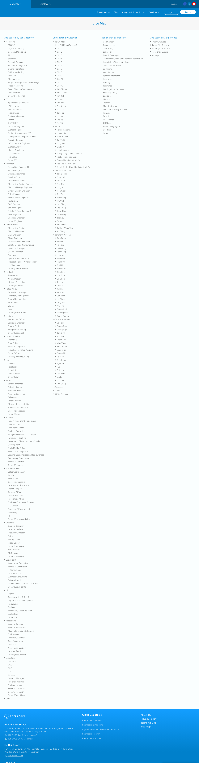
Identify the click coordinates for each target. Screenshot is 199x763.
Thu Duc (59, 109)
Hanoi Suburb (62, 150)
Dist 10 (59, 79)
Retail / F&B (10, 289)
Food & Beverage (110, 55)
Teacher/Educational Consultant (22, 583)
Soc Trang (60, 207)
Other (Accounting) (16, 654)
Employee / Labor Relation (19, 610)
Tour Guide (12, 343)
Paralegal (12, 366)
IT (6, 99)
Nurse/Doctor (14, 278)
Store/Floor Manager (17, 292)
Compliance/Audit (15, 495)
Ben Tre (59, 194)
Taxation (11, 644)
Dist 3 (58, 55)
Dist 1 (58, 48)
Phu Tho (59, 306)
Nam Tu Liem (61, 136)
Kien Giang (60, 214)
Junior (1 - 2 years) (159, 45)
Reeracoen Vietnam (91, 738)
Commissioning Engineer (18, 241)
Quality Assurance (16, 173)
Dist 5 (58, 62)
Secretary (12, 512)
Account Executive (16, 394)
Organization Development (20, 600)
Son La (59, 282)
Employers (45, 3)
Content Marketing (16, 52)
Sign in (171, 12)
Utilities (106, 129)
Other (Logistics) (15, 333)
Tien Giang (60, 190)
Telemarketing (14, 400)
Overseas (58, 387)
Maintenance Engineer (17, 197)
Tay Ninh (60, 180)
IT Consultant (14, 570)
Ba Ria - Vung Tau (64, 228)
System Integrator (111, 75)
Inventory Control (16, 637)
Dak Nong (60, 373)
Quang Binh (61, 353)
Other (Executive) (16, 695)
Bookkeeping (13, 634)
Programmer (13, 113)
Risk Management (15, 427)
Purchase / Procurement (18, 509)
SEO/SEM (11, 45)
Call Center (108, 41)
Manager (155, 55)
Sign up (188, 12)
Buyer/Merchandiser (17, 299)
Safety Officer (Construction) (21, 245)
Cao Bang (60, 295)
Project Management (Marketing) (23, 82)
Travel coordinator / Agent (20, 350)
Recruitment (13, 604)
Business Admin (12, 468)
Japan (56, 390)
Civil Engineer (14, 234)
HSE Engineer (13, 265)
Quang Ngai (61, 329)
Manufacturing (109, 106)
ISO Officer (12, 505)
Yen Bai (59, 289)
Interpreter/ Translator (18, 485)
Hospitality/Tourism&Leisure (116, 62)
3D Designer (13, 553)
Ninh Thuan (61, 343)
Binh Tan (59, 113)
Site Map (146, 726)
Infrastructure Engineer (18, 143)
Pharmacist (12, 275)
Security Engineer (15, 140)
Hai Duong (60, 248)
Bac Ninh (60, 241)
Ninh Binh (60, 261)
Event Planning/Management (21, 89)
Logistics (9, 316)
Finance (8, 417)
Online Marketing (15, 69)
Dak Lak (59, 370)
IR (8, 516)
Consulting (107, 48)
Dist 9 (58, 75)
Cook (10, 309)
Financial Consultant (17, 566)
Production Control (16, 180)
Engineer (9, 163)
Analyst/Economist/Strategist (21, 434)
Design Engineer (15, 251)
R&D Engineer (14, 204)
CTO (9, 671)
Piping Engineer (14, 238)
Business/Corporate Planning (21, 502)
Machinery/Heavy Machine (114, 109)
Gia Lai (59, 377)
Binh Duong (61, 173)
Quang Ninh (61, 309)
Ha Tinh (59, 356)
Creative (9, 522)
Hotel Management (16, 346)
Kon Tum (59, 380)
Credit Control (14, 424)
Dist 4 (58, 58)
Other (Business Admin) (18, 519)
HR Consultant (14, 573)
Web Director (13, 92)
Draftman (12, 255)
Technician (12, 201)
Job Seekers (15, 3)
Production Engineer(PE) (18, 167)
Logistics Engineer (16, 322)
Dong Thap (60, 211)
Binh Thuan (61, 346)
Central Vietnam (61, 319)
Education (107, 52)
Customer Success (16, 410)
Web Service (108, 72)
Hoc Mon (60, 116)
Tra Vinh (59, 201)
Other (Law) (13, 377)
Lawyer (11, 363)
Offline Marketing (15, 72)
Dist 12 (59, 85)
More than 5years (159, 52)
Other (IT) (12, 160)
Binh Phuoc (60, 224)
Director (11, 675)
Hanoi (56, 126)
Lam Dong (60, 383)
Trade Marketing (15, 85)
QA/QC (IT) (12, 123)
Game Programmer (16, 546)
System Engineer (15, 129)
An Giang (60, 231)
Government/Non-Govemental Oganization (122, 58)
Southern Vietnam (62, 170)
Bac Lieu (59, 217)
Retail (105, 116)
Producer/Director (16, 532)
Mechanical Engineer (17, 228)
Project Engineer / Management (22, 261)
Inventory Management (18, 295)
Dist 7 (58, 69)
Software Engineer (16, 116)
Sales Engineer (14, 194)
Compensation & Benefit (18, 597)
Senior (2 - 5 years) (160, 48)
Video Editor (13, 543)
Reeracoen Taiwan (91, 733)
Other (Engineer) (15, 221)
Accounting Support (16, 648)
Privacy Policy (149, 718)
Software (107, 69)
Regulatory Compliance (18, 458)
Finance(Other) (109, 92)
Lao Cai (59, 285)
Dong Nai (60, 177)
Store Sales (13, 302)
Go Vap (59, 99)
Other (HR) (12, 617)
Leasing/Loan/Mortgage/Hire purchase (25, 454)
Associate (12, 370)
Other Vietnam (60, 394)
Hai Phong (60, 251)
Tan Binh (59, 96)
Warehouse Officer (16, 319)
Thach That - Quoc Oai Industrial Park (73, 167)
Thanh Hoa (60, 360)
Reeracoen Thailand (92, 720)
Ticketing (12, 339)
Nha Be (59, 119)
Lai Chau (60, 278)
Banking (106, 82)
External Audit (14, 580)
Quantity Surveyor (16, 248)
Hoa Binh (60, 275)
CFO (9, 668)
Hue (57, 366)
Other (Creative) (15, 556)
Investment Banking (16, 438)
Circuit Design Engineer (18, 190)
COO (9, 664)
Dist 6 (58, 65)
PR (8, 55)
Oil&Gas (106, 123)
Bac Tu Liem (61, 140)
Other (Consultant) (16, 587)
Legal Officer (13, 373)
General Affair (14, 492)
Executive (9, 658)
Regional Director (15, 681)
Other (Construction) (17, 268)
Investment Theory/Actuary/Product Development (24, 443)
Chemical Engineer (16, 217)
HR (6, 590)
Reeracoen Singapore (92, 724)
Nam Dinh (60, 258)
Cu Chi (59, 123)
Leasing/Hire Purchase (113, 89)
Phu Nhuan (60, 106)
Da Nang (59, 322)
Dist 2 (58, 52)
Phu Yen (59, 336)
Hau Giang (60, 204)
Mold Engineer (14, 214)
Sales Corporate (15, 383)
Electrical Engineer (16, 231)
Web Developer (14, 109)
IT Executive (13, 106)
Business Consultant (17, 576)
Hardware (107, 79)
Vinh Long (60, 197)
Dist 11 (59, 82)
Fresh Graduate (158, 41)
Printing (106, 113)
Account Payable (15, 624)
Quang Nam (61, 326)
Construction (11, 224)
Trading (106, 102)
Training (11, 607)
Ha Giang (60, 299)
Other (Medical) (15, 285)
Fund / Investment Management (22, 421)
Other (7, 698)
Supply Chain (13, 326)
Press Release (103, 12)
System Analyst (15, 146)
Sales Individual (14, 387)
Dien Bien (60, 272)
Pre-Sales (12, 157)
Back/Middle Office (16, 448)
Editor (10, 536)
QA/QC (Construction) (18, 258)
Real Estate (108, 119)
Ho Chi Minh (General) (66, 45)
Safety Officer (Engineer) (19, 211)
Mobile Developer (15, 150)
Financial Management (18, 451)
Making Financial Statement (20, 631)
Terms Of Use (148, 722)
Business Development (18, 407)
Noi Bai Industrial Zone (66, 157)
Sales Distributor (15, 390)
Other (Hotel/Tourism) (18, 356)
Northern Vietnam (62, 234)
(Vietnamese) (20, 735)
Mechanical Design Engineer (20, 184)
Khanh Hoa (60, 339)
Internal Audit (14, 651)
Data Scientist (14, 153)
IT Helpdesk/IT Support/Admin (21, 136)
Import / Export (14, 488)
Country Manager (15, 678)
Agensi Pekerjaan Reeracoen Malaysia (100, 729)
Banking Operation (16, 431)
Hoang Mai (60, 133)
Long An (59, 187)
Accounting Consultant (18, 563)
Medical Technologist (17, 282)
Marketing (9, 41)
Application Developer (17, 102)
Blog (116, 12)
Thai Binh (60, 265)
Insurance (107, 85)
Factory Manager (15, 685)
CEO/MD (11, 661)
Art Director (13, 549)
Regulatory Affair (15, 499)
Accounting (10, 620)
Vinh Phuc (60, 268)
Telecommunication (111, 65)
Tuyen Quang (62, 316)
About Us (146, 715)
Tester (10, 119)
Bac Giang (60, 238)
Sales (7, 380)
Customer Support (16, 482)
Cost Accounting (15, 641)
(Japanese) (19, 738)
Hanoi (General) (63, 129)
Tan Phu (59, 102)
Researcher (12, 75)
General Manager (15, 692)
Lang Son (60, 302)
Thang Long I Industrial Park (69, 153)
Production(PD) (14, 170)
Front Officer (13, 353)
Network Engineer (16, 126)
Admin (10, 475)
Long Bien (60, 143)
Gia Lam (59, 146)
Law (7, 360)
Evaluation (12, 614)
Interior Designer (15, 529)
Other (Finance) (15, 465)
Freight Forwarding (16, 329)
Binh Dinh (60, 333)
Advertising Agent (111, 126)
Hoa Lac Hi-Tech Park (65, 163)
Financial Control (15, 461)
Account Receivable (16, 627)
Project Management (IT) (19, 133)
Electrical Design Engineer (19, 187)
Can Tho (59, 184)
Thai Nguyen (61, 312)
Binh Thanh (61, 89)
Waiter (10, 306)
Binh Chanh (61, 92)
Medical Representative (18, 404)
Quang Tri (60, 350)
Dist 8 (58, 72)
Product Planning (15, 62)
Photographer (14, 539)
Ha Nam (59, 245)
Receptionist (13, 478)
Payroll (10, 593)
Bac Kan (59, 292)
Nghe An (59, 363)
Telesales (12, 397)
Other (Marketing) (16, 96)
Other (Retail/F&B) (16, 312)
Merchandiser (13, 79)
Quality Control (15, 177)
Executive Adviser (16, 688)
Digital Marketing (15, 48)
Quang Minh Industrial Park (68, 160)
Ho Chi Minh (59, 41)
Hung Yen (60, 255)
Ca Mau (59, 221)
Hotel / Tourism (12, 336)
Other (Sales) (13, 414)
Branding (11, 58)
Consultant (10, 560)
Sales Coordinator (16, 472)
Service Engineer (15, 207)
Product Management (17, 65)
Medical (8, 272)
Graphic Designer (15, 526)
